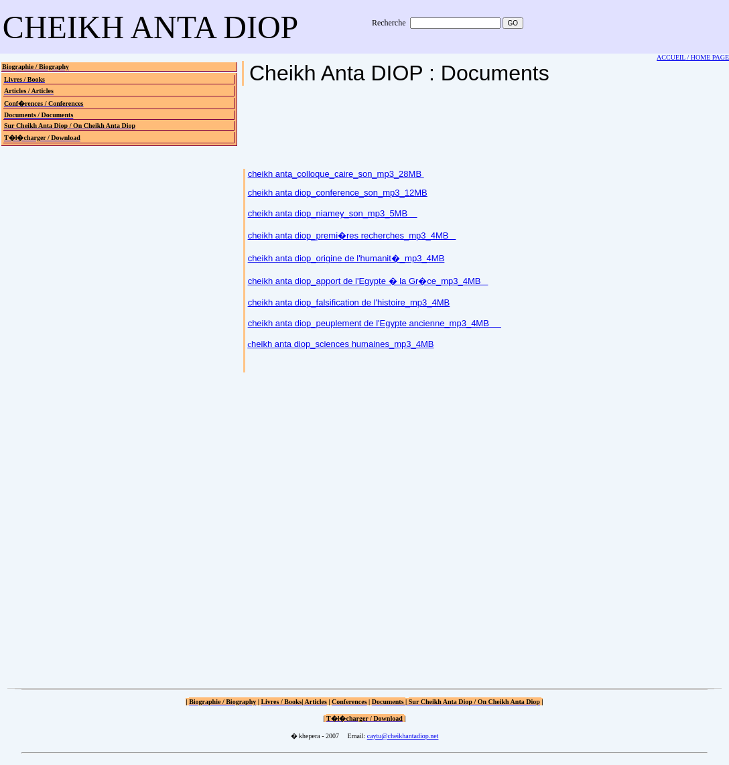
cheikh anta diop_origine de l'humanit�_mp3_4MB (346, 258)
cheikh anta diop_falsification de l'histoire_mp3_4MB (349, 302)
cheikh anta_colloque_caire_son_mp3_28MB (336, 174)
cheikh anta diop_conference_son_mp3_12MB (337, 193)
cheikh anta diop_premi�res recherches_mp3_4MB (352, 235)
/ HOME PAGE (707, 57)
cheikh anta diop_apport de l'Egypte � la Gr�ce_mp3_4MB (368, 281)
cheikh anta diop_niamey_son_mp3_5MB (332, 213)
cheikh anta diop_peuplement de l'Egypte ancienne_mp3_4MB (374, 323)
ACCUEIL (671, 57)
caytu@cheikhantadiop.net (403, 736)
